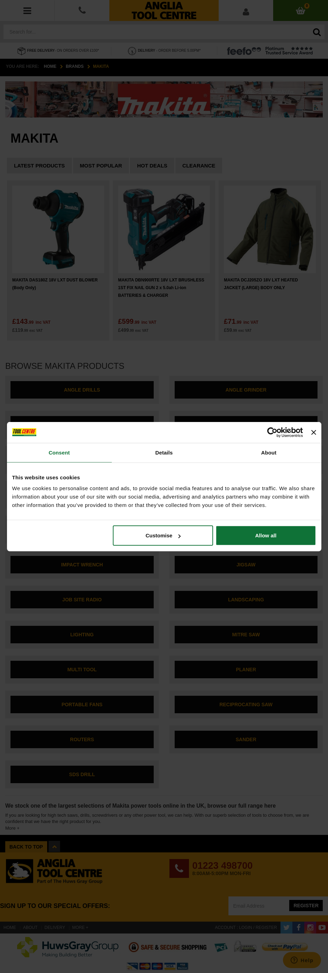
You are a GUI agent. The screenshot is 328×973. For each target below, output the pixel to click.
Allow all (266, 535)
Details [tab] (164, 452)
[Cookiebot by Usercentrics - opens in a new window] (272, 432)
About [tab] (269, 452)
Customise (163, 535)
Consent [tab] (59, 452)
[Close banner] (313, 432)
